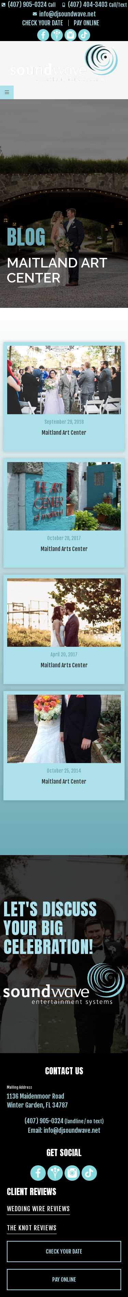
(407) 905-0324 (44, 1121)
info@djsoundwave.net (72, 1130)
